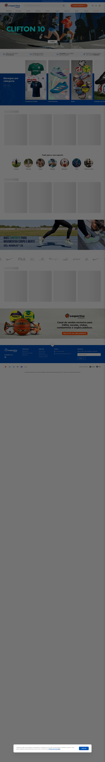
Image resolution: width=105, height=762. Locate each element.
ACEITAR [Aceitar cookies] (84, 748)
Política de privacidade (54, 749)
